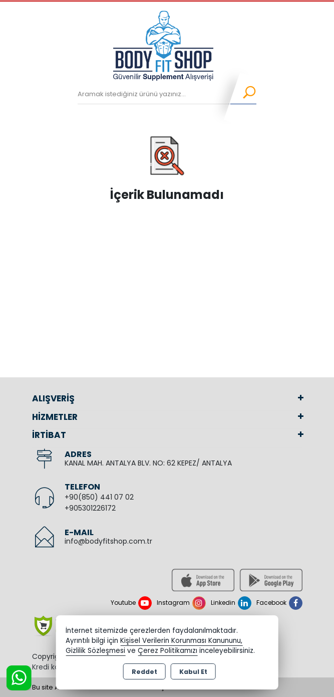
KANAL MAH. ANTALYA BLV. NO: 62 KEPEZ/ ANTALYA (148, 463)
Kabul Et (193, 671)
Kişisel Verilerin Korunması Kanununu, (181, 640)
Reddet (144, 671)
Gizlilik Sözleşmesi (95, 650)
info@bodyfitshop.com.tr (108, 541)
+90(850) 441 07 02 (99, 497)
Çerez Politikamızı (167, 650)
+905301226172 (90, 508)
